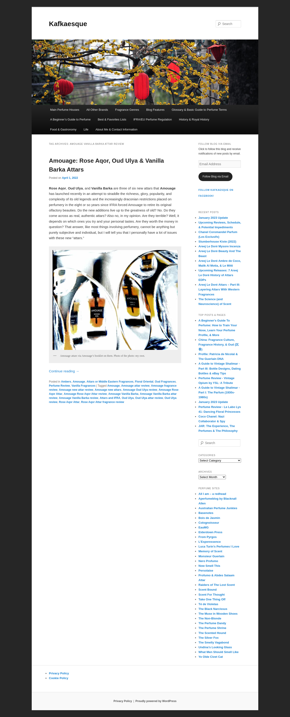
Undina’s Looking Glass (215, 647)
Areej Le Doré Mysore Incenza (219, 246)
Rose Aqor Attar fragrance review (102, 402)
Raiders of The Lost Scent (216, 585)
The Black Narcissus (212, 609)
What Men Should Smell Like (218, 652)
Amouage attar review (135, 385)
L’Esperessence (209, 541)
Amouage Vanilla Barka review (78, 398)
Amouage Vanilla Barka (123, 393)
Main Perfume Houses (64, 109)
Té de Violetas (208, 604)
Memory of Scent (210, 551)
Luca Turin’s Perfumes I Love (218, 546)
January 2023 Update (213, 217)
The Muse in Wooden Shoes (217, 613)
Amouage (79, 381)
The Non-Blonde (209, 618)
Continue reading (64, 371)
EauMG (203, 527)
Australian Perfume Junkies (217, 508)
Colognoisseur (208, 522)
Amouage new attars (108, 389)
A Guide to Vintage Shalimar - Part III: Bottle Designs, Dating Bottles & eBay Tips (219, 368)
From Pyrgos (207, 537)
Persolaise (205, 570)
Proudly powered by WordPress (155, 701)
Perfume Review (59, 385)
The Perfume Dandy (212, 623)
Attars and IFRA (110, 398)
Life (86, 129)
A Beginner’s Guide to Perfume (70, 119)
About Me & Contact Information (116, 129)
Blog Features (155, 109)
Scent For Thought (211, 594)
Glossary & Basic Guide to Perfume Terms (199, 109)
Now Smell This (209, 565)
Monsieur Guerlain (211, 556)
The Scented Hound (212, 633)
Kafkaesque (68, 23)
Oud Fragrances (165, 381)
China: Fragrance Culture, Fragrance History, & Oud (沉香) (218, 344)
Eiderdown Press (210, 532)
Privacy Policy (59, 673)
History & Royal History (194, 119)
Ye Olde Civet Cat (210, 656)
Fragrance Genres (127, 109)
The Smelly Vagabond (213, 642)
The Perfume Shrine (212, 628)
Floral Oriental (144, 381)
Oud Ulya (128, 398)
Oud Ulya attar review (149, 398)
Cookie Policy (58, 678)
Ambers (66, 381)
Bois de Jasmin (209, 518)
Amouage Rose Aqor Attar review (85, 393)
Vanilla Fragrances (83, 385)
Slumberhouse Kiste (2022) (217, 241)
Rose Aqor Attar (69, 402)
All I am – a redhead (212, 494)
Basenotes (205, 513)
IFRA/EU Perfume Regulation (152, 119)
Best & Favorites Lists (112, 119)
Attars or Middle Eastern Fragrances (110, 381)
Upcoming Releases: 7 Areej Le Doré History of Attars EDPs (218, 275)
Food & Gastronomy (63, 129)
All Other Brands (97, 109)
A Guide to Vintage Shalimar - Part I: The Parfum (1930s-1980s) (219, 392)
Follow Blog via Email (215, 176)
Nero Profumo (208, 561)
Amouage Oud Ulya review (140, 389)
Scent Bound (207, 589)
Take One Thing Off (211, 599)
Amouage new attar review (76, 389)
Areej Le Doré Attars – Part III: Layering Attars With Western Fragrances (219, 289)
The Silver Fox (208, 637)
